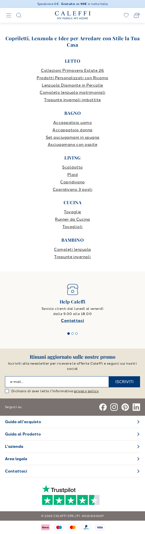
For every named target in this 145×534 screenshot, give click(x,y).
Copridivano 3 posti (72, 189)
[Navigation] (8, 15)
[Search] (19, 15)
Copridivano (72, 182)
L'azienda (14, 446)
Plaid (72, 174)
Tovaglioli (72, 226)
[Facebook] (103, 407)
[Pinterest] (125, 407)
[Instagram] (114, 407)
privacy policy (86, 391)
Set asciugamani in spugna (72, 137)
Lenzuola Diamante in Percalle (72, 85)
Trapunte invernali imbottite (72, 100)
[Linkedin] (136, 407)
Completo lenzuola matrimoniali (72, 92)
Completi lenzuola (72, 249)
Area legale (16, 458)
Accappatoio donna (72, 130)
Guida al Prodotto (23, 434)
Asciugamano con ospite (72, 144)
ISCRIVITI (124, 381)
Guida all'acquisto (23, 421)
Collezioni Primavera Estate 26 (72, 70)
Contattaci (72, 320)
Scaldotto (72, 167)
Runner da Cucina (72, 219)
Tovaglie (72, 212)
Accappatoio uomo (72, 122)
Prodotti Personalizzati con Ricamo (72, 78)
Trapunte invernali (72, 257)
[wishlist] (126, 15)
